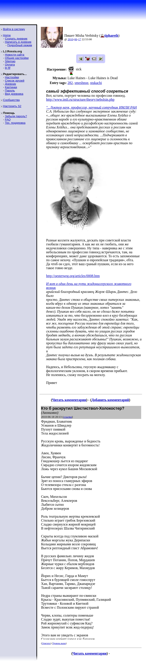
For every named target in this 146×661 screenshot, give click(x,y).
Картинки (11, 87)
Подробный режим (19, 45)
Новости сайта (14, 54)
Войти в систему (14, 29)
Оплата (10, 64)
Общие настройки (17, 58)
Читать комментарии (69, 400)
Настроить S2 (12, 106)
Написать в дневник (18, 42)
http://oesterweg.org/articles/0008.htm (73, 276)
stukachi (96, 83)
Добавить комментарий (110, 400)
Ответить (46, 643)
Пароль (10, 90)
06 (75, 39)
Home (7, 35)
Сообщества (11, 100)
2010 (70, 39)
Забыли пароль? (16, 116)
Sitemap (10, 61)
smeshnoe (81, 83)
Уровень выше (59, 643)
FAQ (8, 119)
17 (79, 39)
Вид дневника (14, 93)
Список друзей (14, 80)
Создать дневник (16, 38)
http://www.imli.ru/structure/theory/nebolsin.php (80, 99)
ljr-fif (7, 67)
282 (70, 83)
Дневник (10, 84)
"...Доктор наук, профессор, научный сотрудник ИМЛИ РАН (91, 107)
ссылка (67, 416)
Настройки (12, 77)
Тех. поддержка (15, 122)
